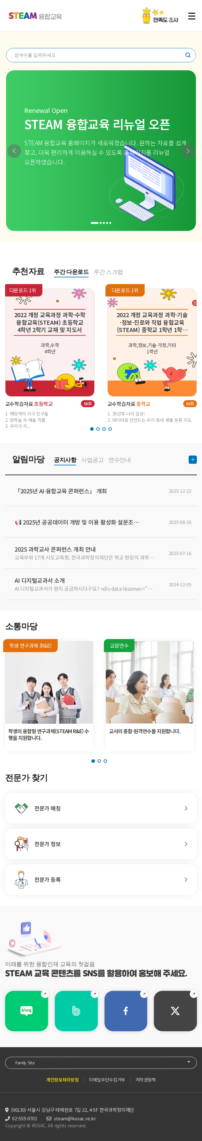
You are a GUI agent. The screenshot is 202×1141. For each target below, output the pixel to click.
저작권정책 (146, 1079)
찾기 (188, 55)
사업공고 (92, 460)
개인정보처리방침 (62, 1079)
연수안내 (119, 460)
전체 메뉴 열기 (191, 16)
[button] (14, 150)
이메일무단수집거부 (107, 1079)
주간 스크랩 (108, 272)
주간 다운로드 (71, 272)
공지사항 (65, 460)
